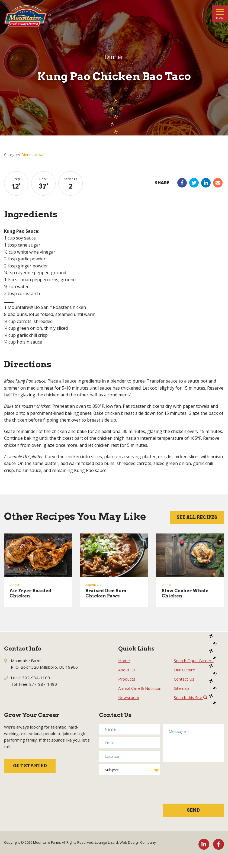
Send (193, 810)
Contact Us (184, 679)
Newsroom (128, 697)
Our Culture (184, 669)
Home (124, 660)
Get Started (30, 765)
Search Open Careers (194, 660)
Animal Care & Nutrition (139, 688)
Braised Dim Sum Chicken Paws (105, 593)
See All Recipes (196, 517)
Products (126, 679)
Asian (39, 154)
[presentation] (185, 785)
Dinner (27, 154)
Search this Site (190, 697)
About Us (127, 669)
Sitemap (181, 688)
